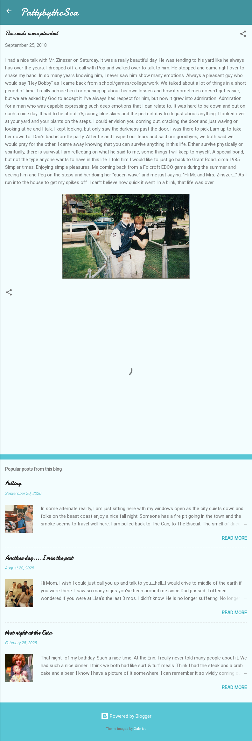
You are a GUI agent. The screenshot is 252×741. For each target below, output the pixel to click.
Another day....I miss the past (39, 558)
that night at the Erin (28, 633)
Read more (234, 538)
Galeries (140, 729)
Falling (13, 484)
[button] (243, 35)
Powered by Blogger (126, 716)
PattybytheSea (49, 12)
